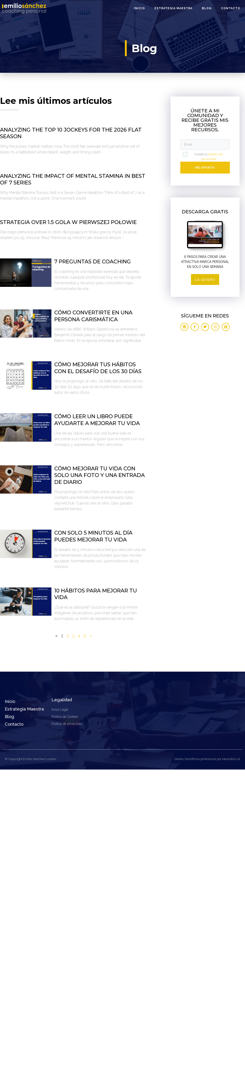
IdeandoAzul (231, 759)
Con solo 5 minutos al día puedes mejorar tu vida (93, 536)
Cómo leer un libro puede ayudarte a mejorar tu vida (97, 419)
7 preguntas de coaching (92, 261)
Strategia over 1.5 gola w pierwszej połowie (68, 222)
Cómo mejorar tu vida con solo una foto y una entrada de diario (99, 475)
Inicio (139, 8)
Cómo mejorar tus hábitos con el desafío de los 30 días (97, 368)
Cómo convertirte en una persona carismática (93, 316)
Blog (207, 8)
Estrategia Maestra (173, 8)
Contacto (230, 8)
